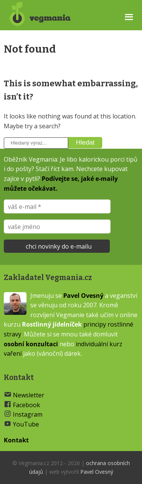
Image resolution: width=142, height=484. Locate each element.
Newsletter (28, 395)
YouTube (26, 424)
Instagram (27, 414)
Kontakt (16, 440)
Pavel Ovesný (83, 295)
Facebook (26, 405)
